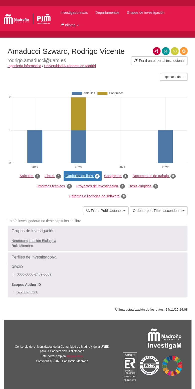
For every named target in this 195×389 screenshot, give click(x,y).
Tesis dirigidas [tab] (143, 186)
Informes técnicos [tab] (55, 186)
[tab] (97, 231)
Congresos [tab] (116, 176)
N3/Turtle (175, 51)
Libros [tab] (53, 176)
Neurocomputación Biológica (34, 241)
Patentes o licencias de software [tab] (97, 196)
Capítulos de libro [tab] (83, 176)
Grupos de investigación (145, 13)
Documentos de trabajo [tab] (154, 176)
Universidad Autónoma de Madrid (70, 66)
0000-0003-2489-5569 (34, 274)
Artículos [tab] (30, 176)
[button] (70, 25)
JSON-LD (166, 51)
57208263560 (27, 292)
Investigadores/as (74, 13)
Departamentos (107, 13)
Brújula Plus (75, 356)
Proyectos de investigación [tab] (100, 186)
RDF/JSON (184, 51)
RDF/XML (157, 51)
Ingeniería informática (24, 66)
